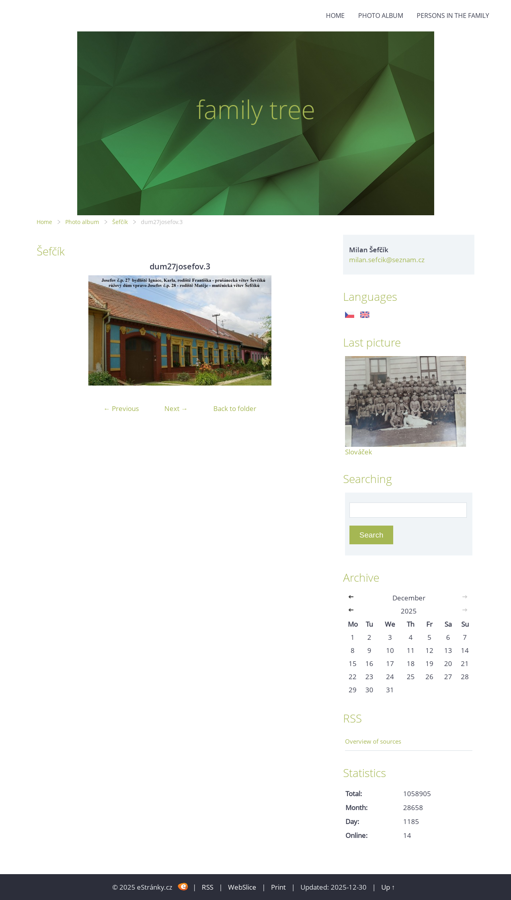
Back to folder (234, 408)
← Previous (121, 408)
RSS (207, 887)
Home (335, 15)
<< (353, 597)
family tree (255, 109)
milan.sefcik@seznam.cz (387, 259)
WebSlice (242, 887)
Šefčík (120, 222)
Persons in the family (453, 15)
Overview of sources (373, 741)
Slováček (358, 451)
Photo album (380, 15)
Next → (176, 408)
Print (278, 887)
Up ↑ (388, 887)
